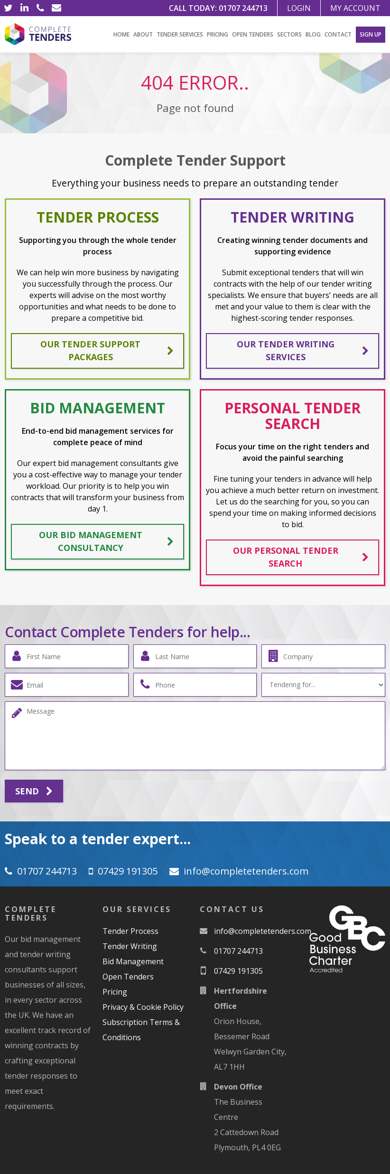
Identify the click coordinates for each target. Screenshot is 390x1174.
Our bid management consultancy (106, 541)
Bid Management (133, 961)
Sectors (289, 34)
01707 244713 (243, 8)
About (143, 34)
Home (121, 34)
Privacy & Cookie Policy (143, 1007)
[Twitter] (8, 8)
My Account (355, 8)
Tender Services (180, 34)
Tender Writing (129, 946)
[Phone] (40, 8)
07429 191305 (128, 871)
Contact (338, 34)
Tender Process (130, 931)
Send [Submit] (34, 791)
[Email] (56, 8)
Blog (313, 34)
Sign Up (370, 34)
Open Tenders (252, 34)
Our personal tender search (301, 557)
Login (299, 8)
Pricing (217, 34)
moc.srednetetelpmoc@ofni (246, 871)
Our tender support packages (107, 350)
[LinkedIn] (24, 8)
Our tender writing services (303, 350)
